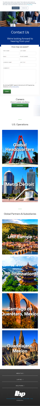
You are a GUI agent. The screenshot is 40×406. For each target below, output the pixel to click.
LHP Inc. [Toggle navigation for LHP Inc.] (19, 379)
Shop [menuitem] (31, 398)
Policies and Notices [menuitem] (11, 398)
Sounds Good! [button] (15, 7)
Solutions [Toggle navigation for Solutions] (19, 385)
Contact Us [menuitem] (19, 398)
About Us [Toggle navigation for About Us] (19, 373)
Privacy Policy (29, 4)
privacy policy (15, 86)
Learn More (20, 105)
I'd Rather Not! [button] (24, 7)
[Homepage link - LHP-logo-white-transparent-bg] (20, 396)
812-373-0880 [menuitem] (26, 398)
